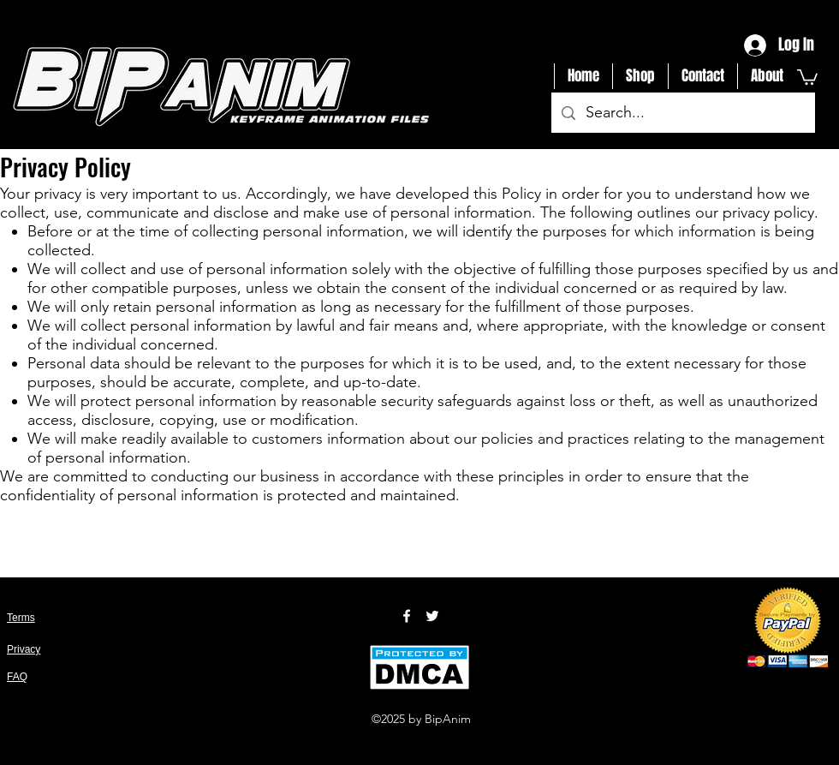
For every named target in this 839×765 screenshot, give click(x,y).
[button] (807, 76)
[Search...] (682, 113)
